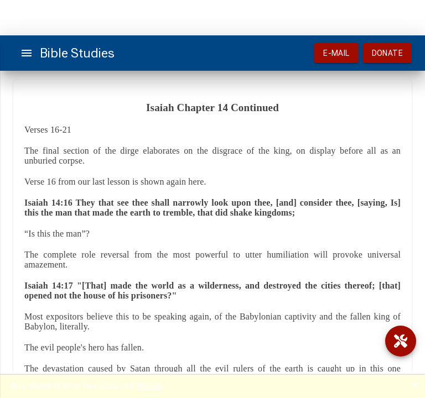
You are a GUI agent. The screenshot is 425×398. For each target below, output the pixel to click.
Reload (149, 386)
